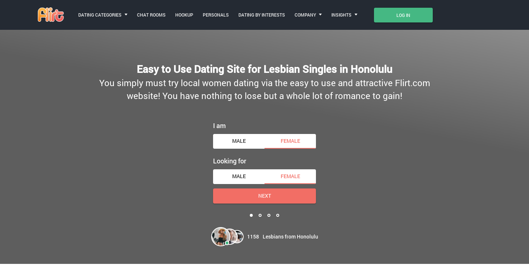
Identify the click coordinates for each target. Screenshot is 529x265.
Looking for (229, 160)
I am (219, 125)
